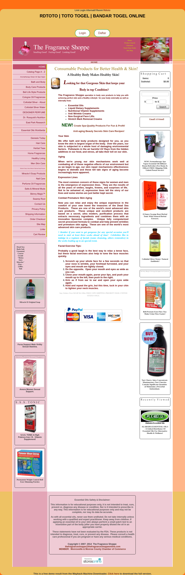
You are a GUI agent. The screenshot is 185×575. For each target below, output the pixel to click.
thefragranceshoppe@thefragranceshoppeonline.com (92, 546)
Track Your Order (129, 48)
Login (82, 33)
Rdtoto (106, 10)
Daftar (102, 33)
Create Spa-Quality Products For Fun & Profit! (99, 125)
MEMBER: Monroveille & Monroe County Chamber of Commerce (92, 549)
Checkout (129, 45)
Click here (113, 573)
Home (130, 40)
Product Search (129, 43)
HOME (94, 62)
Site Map (130, 50)
